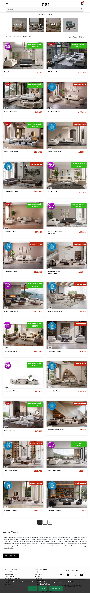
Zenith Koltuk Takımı (11, 152)
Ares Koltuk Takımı (54, 192)
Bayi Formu (38, 574)
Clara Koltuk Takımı (10, 272)
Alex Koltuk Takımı (54, 112)
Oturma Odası (17, 37)
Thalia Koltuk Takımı (11, 311)
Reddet (43, 588)
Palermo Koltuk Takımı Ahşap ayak (55, 233)
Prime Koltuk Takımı (54, 351)
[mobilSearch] (81, 9)
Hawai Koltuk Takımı (54, 510)
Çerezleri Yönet (56, 588)
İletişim (37, 576)
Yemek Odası (9, 572)
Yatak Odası (9, 574)
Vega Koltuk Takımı (54, 391)
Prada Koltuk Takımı (10, 510)
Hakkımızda (39, 578)
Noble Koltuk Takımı (10, 431)
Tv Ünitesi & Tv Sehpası (12, 578)
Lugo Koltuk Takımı (10, 471)
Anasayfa (9, 37)
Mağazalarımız (39, 572)
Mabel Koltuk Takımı (10, 112)
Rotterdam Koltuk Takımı (56, 429)
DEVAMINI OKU (11, 556)
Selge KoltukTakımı (10, 72)
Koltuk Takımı (9, 576)
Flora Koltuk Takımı (54, 471)
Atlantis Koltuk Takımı (55, 311)
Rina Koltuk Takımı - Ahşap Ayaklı (54, 272)
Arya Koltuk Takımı (10, 351)
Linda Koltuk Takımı (10, 391)
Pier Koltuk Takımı (10, 232)
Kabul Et (32, 588)
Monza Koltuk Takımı (54, 152)
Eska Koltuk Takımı (54, 72)
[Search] (42, 9)
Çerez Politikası (45, 584)
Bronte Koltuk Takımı (11, 191)
